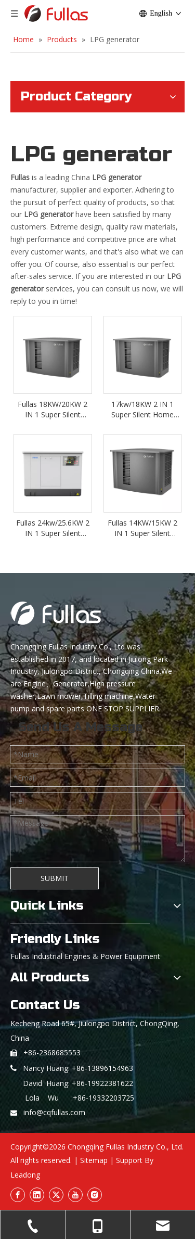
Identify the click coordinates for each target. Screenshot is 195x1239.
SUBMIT (55, 878)
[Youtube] (75, 1194)
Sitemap (94, 1160)
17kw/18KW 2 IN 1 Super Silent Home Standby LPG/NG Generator (142, 409)
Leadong (25, 1175)
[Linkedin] (37, 1194)
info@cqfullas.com (54, 1112)
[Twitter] (56, 1194)
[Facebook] (17, 1194)
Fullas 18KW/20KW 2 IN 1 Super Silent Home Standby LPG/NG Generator (52, 409)
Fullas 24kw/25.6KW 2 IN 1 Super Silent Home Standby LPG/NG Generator (52, 528)
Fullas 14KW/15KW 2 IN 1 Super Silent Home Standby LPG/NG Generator (142, 528)
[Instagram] (94, 1194)
